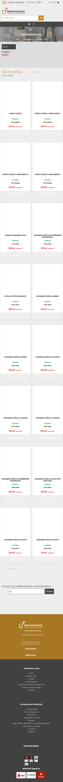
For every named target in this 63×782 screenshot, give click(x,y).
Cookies (31, 690)
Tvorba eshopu (30, 648)
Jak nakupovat (31, 709)
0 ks (51, 2)
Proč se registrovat (31, 712)
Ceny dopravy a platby (31, 726)
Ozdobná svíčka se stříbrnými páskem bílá (47, 236)
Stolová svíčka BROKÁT (15, 296)
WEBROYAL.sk (30, 655)
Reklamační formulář (32, 718)
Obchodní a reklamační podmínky (31, 684)
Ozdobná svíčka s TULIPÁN (47, 357)
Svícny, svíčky (42, 39)
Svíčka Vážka (15, 113)
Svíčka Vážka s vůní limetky (47, 113)
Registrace (20, 2)
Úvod (18, 39)
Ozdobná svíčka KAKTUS (15, 540)
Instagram (32, 732)
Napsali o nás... (31, 676)
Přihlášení (11, 2)
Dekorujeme (28, 39)
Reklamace (31, 715)
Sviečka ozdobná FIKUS (15, 235)
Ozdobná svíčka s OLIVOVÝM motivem (47, 480)
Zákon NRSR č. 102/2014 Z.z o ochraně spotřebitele (31, 723)
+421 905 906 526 (32, 630)
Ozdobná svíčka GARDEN (47, 296)
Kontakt (31, 679)
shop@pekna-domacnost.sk (33, 635)
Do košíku (16, 133)
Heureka (31, 720)
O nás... (31, 673)
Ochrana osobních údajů (31, 687)
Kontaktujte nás (31, 682)
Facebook (31, 729)
